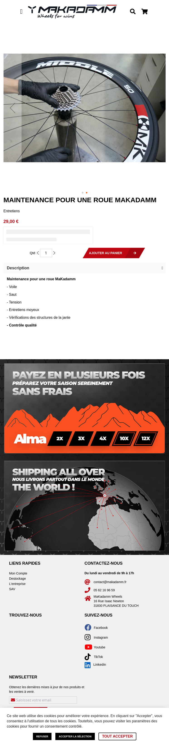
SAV (12, 589)
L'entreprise (17, 584)
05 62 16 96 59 (104, 590)
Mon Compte (18, 573)
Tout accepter (117, 736)
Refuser (42, 736)
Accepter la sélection (75, 736)
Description (18, 268)
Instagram (101, 637)
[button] (12, 108)
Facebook (101, 628)
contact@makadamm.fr (110, 582)
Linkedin (95, 664)
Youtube (99, 647)
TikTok (98, 657)
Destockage (17, 578)
